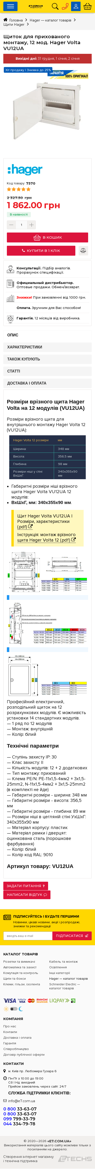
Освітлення (58, 967)
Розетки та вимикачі (19, 962)
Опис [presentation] (12, 335)
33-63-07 (19, 1108)
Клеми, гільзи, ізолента (21, 984)
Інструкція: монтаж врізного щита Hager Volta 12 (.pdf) (46, 537)
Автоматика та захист (19, 967)
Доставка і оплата (17, 1038)
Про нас (9, 1026)
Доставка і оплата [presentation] (26, 383)
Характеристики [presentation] (24, 347)
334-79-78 (19, 1123)
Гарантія (9, 1043)
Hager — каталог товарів (68, 979)
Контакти (10, 1032)
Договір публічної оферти (24, 1055)
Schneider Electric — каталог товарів (64, 986)
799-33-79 (19, 1118)
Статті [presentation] (13, 371)
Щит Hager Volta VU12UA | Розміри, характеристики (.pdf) (44, 521)
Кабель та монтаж (63, 962)
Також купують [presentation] (23, 359)
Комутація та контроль (20, 973)
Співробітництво (16, 1049)
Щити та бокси (14, 979)
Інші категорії (59, 973)
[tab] (47, 335)
